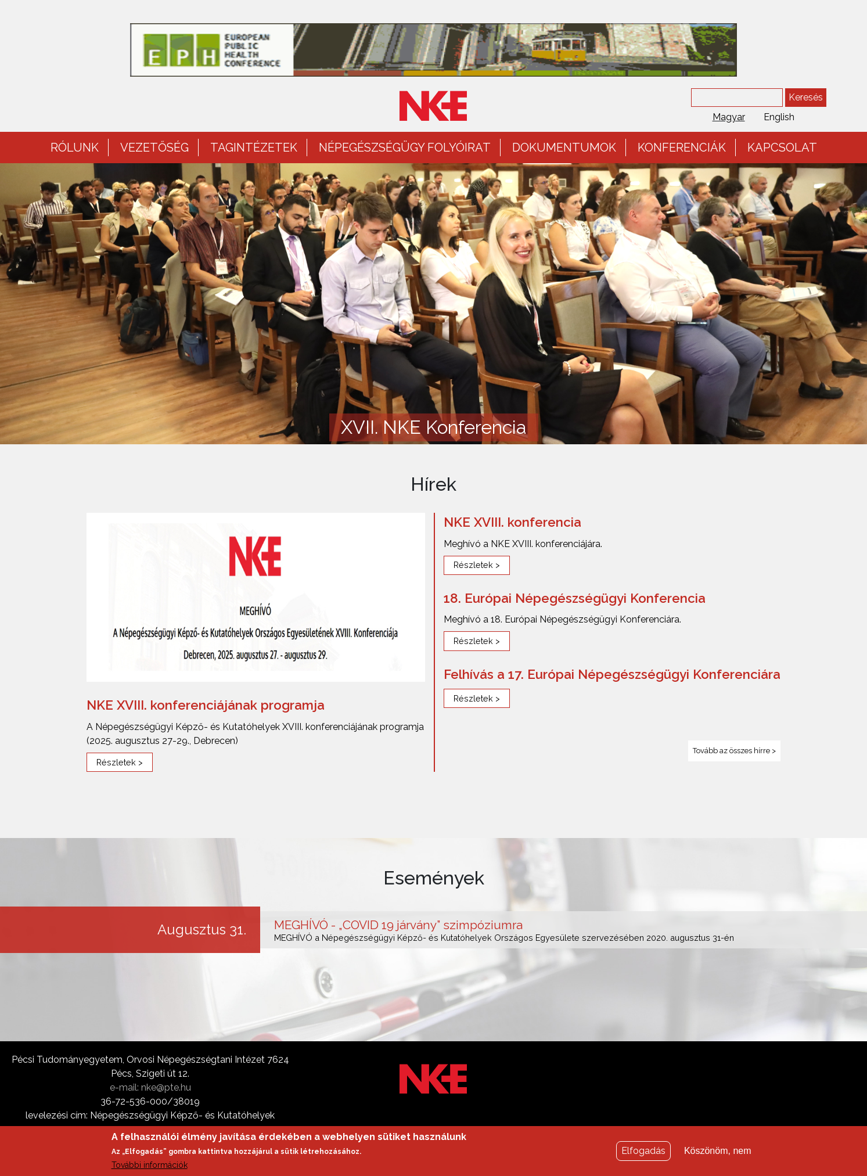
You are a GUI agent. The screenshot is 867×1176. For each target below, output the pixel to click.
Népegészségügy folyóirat (405, 147)
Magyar (729, 117)
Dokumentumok (564, 147)
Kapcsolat (782, 147)
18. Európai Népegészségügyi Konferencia (575, 598)
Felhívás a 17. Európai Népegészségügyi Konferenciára (612, 674)
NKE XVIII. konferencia (512, 522)
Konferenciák (682, 147)
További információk (149, 1169)
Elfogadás (643, 1154)
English (779, 117)
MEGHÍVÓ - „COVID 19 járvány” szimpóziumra (398, 925)
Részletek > (119, 762)
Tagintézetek (253, 147)
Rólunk (75, 147)
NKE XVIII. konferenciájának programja (206, 705)
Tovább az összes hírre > (734, 750)
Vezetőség (154, 147)
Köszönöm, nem (717, 1155)
